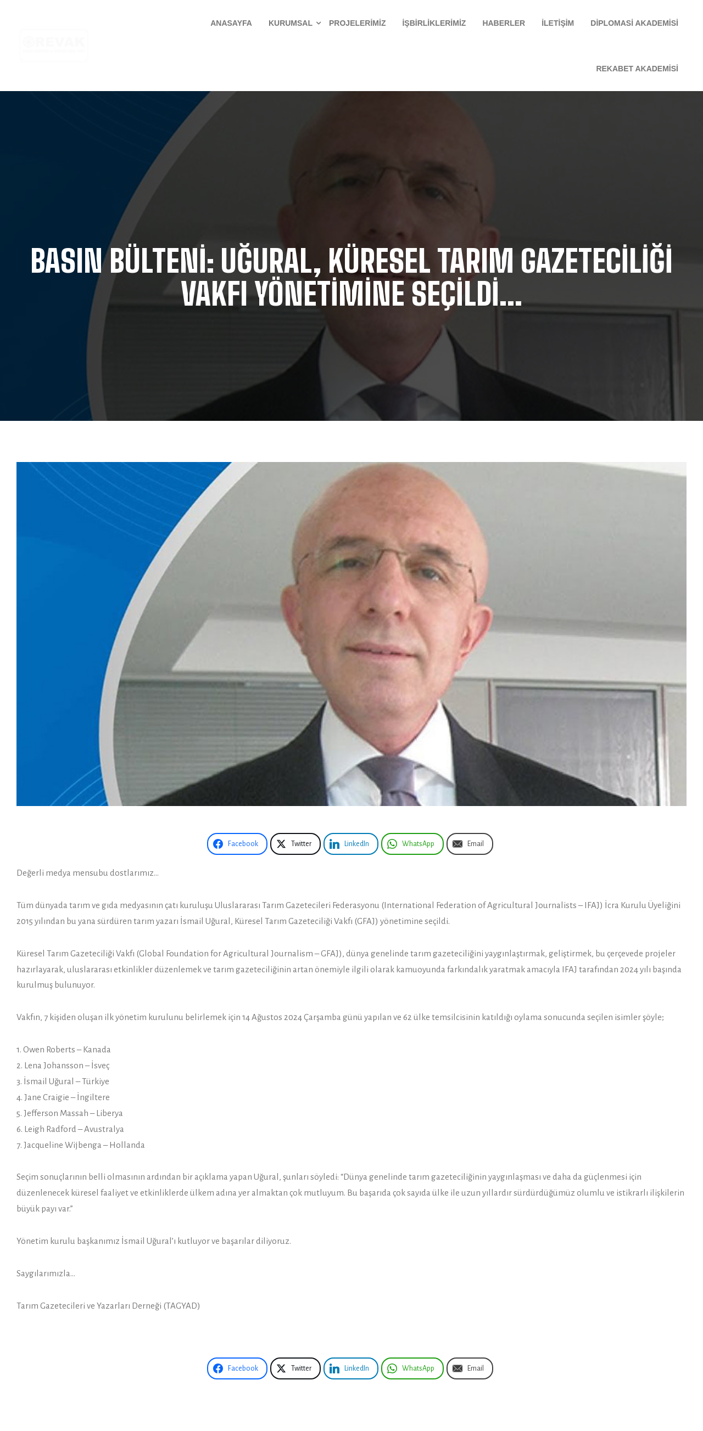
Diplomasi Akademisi (634, 23)
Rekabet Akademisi (637, 68)
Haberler (503, 23)
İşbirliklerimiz (434, 23)
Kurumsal (291, 23)
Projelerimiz (357, 23)
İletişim (558, 23)
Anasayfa (231, 23)
